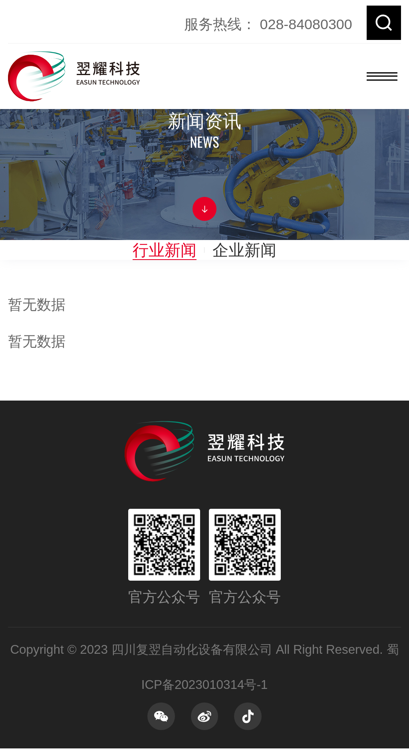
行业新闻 (165, 249)
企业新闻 (244, 249)
